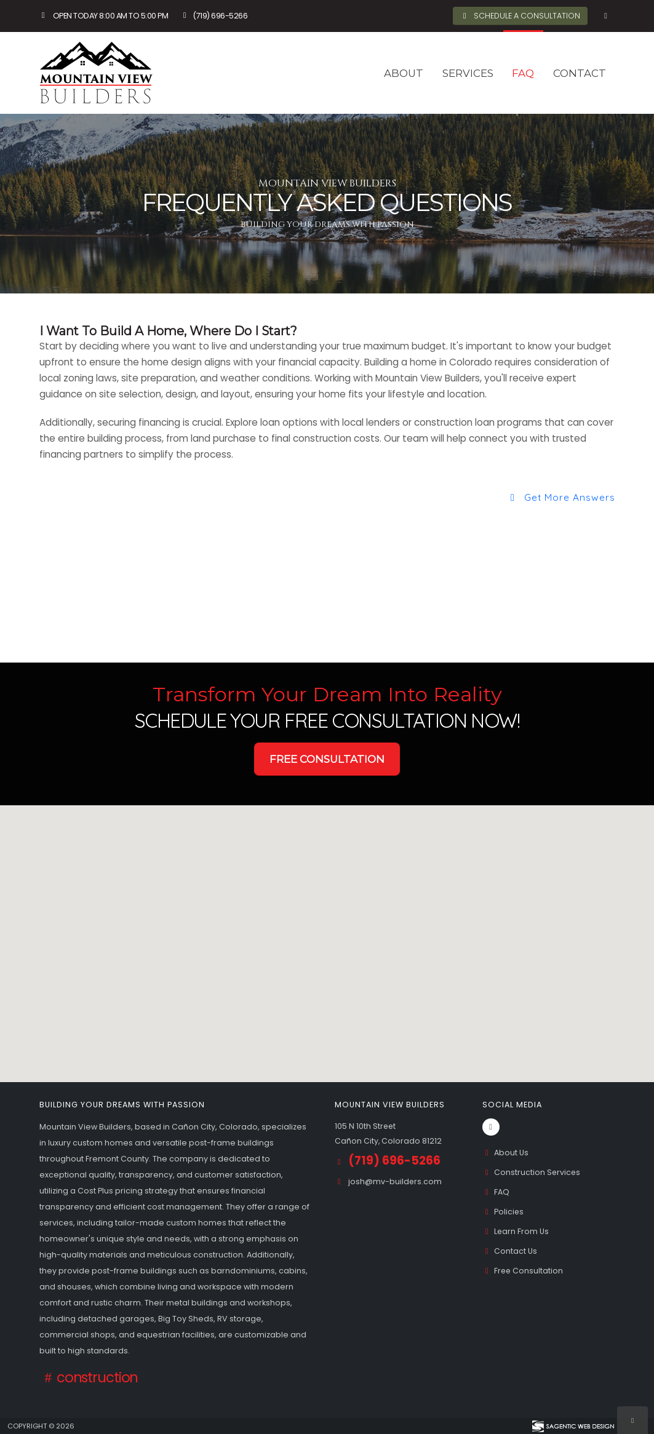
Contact (579, 73)
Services (467, 73)
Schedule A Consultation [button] (520, 15)
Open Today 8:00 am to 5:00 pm (104, 15)
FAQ (523, 73)
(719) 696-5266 (213, 15)
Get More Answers (560, 497)
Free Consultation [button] (327, 759)
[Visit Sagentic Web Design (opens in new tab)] (572, 1426)
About (403, 73)
